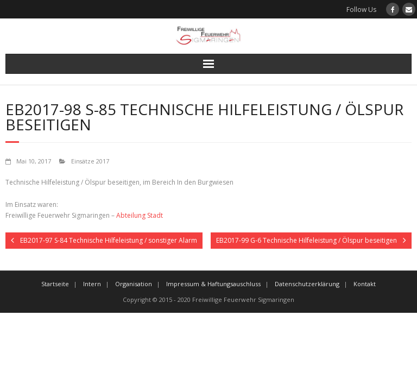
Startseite (55, 284)
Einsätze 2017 (90, 161)
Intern (92, 284)
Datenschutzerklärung (307, 284)
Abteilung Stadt (139, 215)
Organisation (133, 284)
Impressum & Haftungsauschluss (213, 284)
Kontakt (364, 284)
